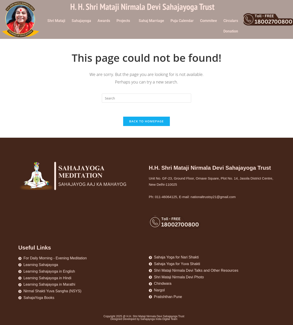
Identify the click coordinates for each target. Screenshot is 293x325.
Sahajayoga (81, 21)
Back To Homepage (146, 121)
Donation (230, 31)
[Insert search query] (146, 98)
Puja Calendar (182, 21)
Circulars (230, 21)
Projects (123, 21)
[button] (124, 21)
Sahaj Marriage (151, 21)
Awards (104, 21)
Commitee (208, 21)
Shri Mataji (56, 21)
